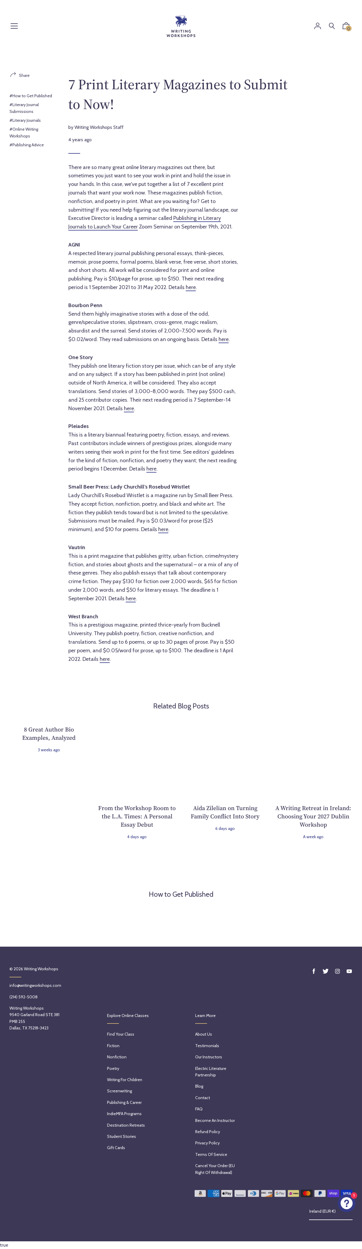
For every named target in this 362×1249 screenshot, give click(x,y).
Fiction (113, 1045)
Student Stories (121, 1136)
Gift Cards (116, 1147)
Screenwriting (119, 1091)
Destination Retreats (126, 1125)
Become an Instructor (215, 1120)
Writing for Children (124, 1079)
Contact (202, 1097)
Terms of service (211, 1154)
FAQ (199, 1109)
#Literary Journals (25, 120)
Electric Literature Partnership (210, 1072)
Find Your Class (120, 1034)
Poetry (113, 1068)
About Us (203, 1034)
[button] (346, 27)
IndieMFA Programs (124, 1113)
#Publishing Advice (26, 144)
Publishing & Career (124, 1102)
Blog (199, 1086)
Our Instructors (208, 1057)
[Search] (331, 26)
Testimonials (207, 1045)
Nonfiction (117, 1057)
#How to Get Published (30, 95)
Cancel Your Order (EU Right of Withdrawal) (215, 1169)
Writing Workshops (41, 968)
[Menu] (14, 26)
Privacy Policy (207, 1143)
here (191, 287)
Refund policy (207, 1131)
